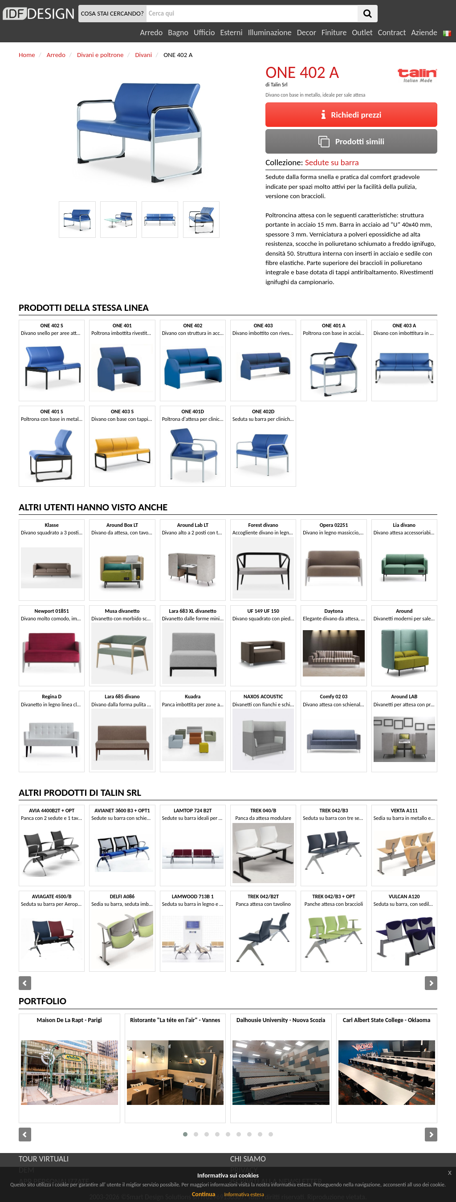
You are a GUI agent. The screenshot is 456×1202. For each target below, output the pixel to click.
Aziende (424, 32)
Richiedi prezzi (352, 115)
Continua (203, 1194)
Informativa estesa (244, 1194)
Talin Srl (279, 84)
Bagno (178, 32)
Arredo (151, 32)
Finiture (334, 32)
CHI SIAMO (248, 1159)
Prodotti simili (351, 141)
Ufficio (204, 32)
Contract (392, 32)
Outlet (362, 32)
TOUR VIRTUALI (44, 1159)
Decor (306, 32)
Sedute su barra (332, 162)
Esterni (231, 32)
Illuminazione (270, 32)
